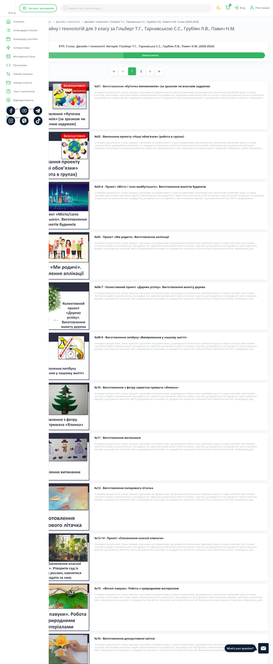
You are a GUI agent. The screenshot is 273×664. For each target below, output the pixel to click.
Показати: (60, 40)
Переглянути (69, 60)
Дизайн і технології (116, 21)
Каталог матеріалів (71, 8)
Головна (59, 21)
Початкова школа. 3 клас (84, 21)
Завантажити (174, 60)
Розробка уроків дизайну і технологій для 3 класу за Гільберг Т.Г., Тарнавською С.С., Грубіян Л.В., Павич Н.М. (133, 604)
